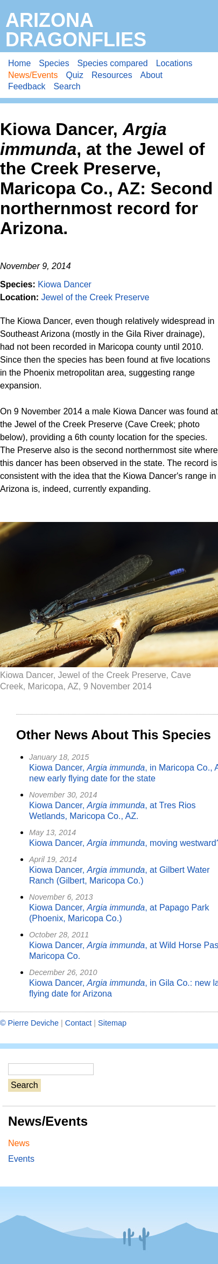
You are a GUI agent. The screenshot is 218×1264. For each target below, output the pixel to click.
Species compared (113, 63)
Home (19, 63)
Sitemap (112, 1023)
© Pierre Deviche (29, 1023)
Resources (112, 75)
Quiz (74, 75)
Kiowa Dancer (65, 284)
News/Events (33, 75)
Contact (78, 1023)
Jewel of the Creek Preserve (95, 297)
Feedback (27, 86)
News (19, 1143)
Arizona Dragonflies (75, 30)
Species (54, 63)
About (151, 75)
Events (21, 1158)
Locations (174, 63)
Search (67, 86)
